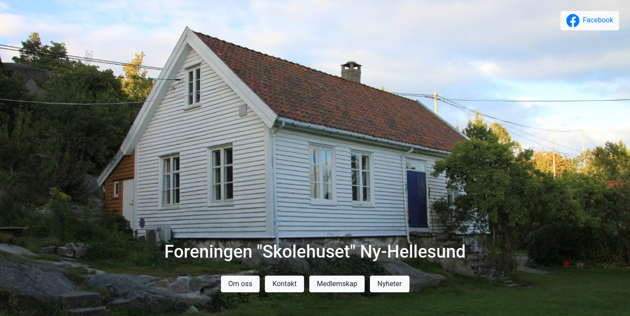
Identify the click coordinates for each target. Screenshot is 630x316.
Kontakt (284, 284)
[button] (590, 20)
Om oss (240, 284)
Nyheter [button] (389, 284)
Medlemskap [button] (337, 284)
